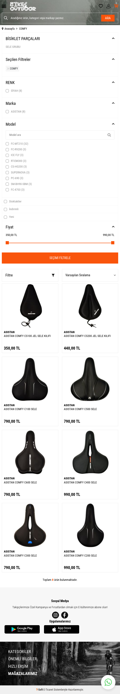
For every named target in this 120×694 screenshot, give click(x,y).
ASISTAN (15, 111)
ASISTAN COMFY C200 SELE (80, 555)
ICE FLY (14, 155)
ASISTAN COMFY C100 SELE (20, 409)
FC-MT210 (17, 144)
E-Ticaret (48, 689)
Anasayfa (8, 28)
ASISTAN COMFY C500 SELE (80, 409)
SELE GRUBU (13, 46)
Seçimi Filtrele (60, 258)
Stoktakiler (13, 201)
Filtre (30, 275)
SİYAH (14, 91)
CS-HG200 (16, 166)
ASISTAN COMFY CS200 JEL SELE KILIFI (87, 336)
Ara (108, 18)
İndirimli (11, 209)
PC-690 (14, 178)
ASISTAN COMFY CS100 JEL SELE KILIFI (27, 336)
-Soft (40, 689)
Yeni (9, 217)
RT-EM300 (16, 161)
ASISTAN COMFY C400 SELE (80, 482)
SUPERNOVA (17, 172)
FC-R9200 (16, 149)
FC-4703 (15, 190)
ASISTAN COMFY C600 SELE (20, 482)
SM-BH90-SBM (19, 184)
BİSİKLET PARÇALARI (23, 38)
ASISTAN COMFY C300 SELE (20, 555)
